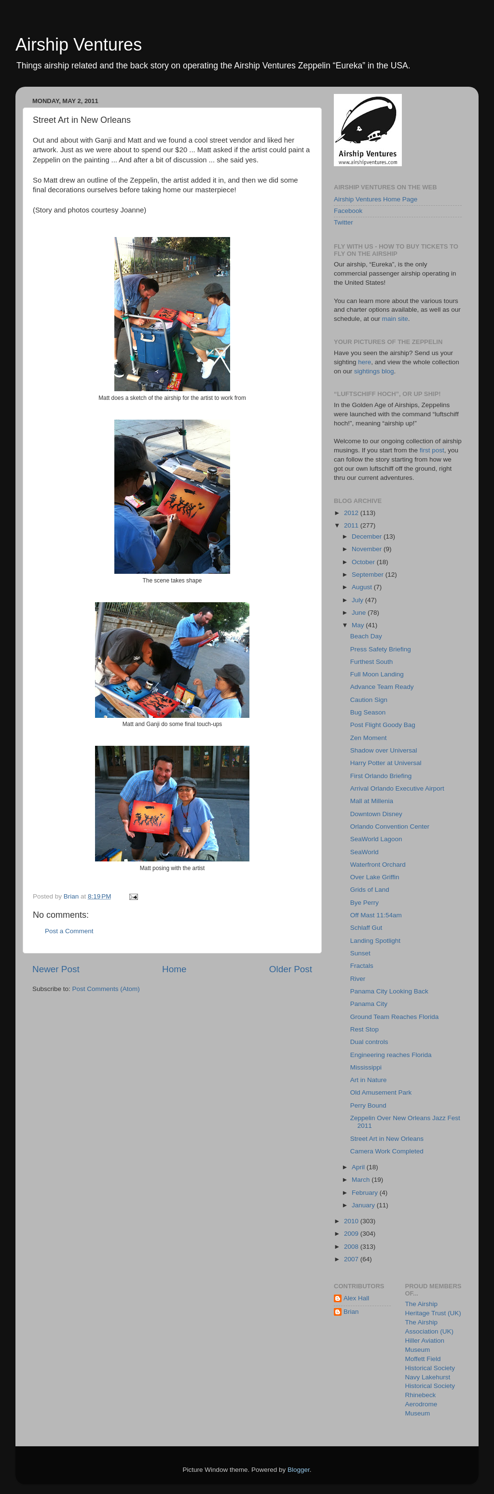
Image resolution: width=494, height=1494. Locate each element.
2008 (352, 1246)
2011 (352, 525)
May (359, 625)
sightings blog (374, 371)
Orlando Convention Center (389, 826)
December (368, 536)
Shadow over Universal (383, 750)
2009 (352, 1233)
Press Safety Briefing (380, 649)
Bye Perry (364, 902)
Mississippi (366, 1067)
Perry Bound (368, 1105)
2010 (352, 1221)
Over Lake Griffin (374, 877)
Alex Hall (356, 1298)
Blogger (299, 1469)
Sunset (360, 953)
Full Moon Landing (377, 674)
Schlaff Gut (366, 927)
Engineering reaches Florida (391, 1054)
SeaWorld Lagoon (376, 839)
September (368, 574)
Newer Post (56, 969)
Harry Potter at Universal (386, 763)
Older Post (290, 969)
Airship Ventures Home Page (375, 199)
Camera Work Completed (387, 1151)
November (368, 549)
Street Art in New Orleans (387, 1138)
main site (395, 318)
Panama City (368, 1003)
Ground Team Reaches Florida (394, 1016)
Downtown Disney (376, 814)
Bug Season (368, 712)
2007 (352, 1259)
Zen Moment (368, 737)
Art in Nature (368, 1080)
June (360, 612)
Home (174, 969)
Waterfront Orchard (378, 864)
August (363, 587)
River (358, 978)
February (366, 1192)
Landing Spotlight (375, 940)
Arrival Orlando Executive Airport (397, 788)
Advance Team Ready (382, 686)
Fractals (361, 965)
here (364, 362)
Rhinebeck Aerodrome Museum (421, 1404)
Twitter (343, 222)
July (358, 600)
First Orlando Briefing (381, 776)
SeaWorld (364, 852)
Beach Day (366, 636)
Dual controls (369, 1041)
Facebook (348, 210)
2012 (352, 512)
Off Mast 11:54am (376, 915)
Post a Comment (69, 931)
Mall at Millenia (371, 801)
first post (432, 450)
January (364, 1205)
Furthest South (371, 661)
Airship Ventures (78, 44)
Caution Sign (368, 699)
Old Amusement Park (381, 1092)
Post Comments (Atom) (106, 988)
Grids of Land (369, 889)
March (361, 1179)
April (359, 1167)
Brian (351, 1311)
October (364, 562)
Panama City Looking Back (389, 991)
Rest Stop (364, 1029)
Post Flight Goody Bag (382, 724)
